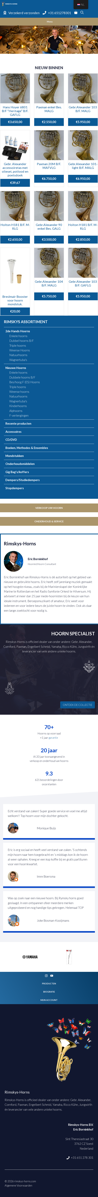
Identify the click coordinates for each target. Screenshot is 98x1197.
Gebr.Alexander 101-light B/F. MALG (83, 165)
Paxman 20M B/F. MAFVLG (49, 165)
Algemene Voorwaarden (18, 1185)
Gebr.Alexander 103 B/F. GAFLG (83, 283)
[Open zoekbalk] (82, 13)
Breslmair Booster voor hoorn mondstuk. (15, 300)
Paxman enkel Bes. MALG (49, 109)
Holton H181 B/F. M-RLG (15, 226)
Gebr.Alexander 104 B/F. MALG (49, 283)
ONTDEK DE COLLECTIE (77, 705)
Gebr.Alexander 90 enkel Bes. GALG (49, 226)
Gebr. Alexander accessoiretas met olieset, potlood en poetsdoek (15, 169)
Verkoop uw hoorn (49, 507)
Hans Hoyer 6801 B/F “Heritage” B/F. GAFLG (15, 111)
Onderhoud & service (49, 521)
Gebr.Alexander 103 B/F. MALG (83, 109)
